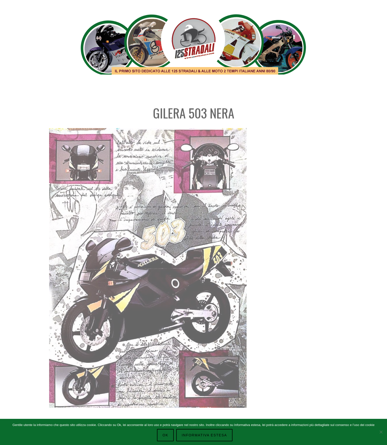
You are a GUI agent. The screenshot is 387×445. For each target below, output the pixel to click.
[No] (380, 431)
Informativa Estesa (204, 435)
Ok (165, 435)
